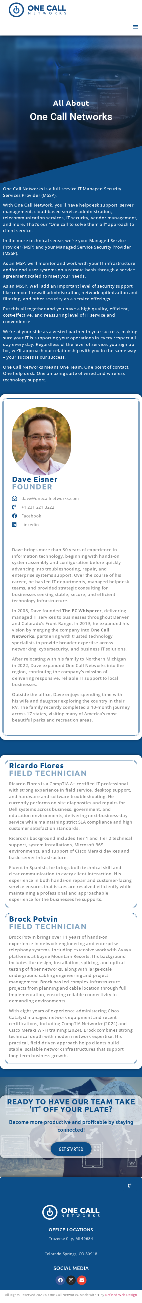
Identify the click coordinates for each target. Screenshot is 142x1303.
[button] (135, 26)
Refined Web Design (121, 1294)
